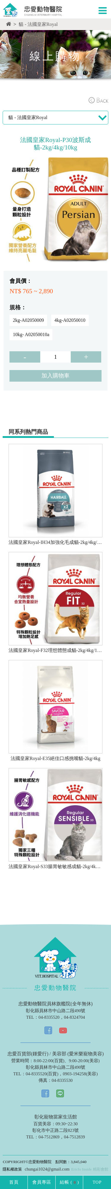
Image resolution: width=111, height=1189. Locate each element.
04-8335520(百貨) (42, 1073)
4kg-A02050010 (70, 320)
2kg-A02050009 (28, 320)
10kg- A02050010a (31, 334)
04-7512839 (74, 1137)
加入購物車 (55, 375)
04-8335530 (62, 1080)
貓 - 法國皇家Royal (38, 24)
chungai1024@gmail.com (47, 1169)
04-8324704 (74, 1017)
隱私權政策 (12, 1169)
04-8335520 (48, 1017)
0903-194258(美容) (80, 1073)
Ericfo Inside (81, 1169)
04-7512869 (48, 1137)
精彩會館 (100, 1169)
